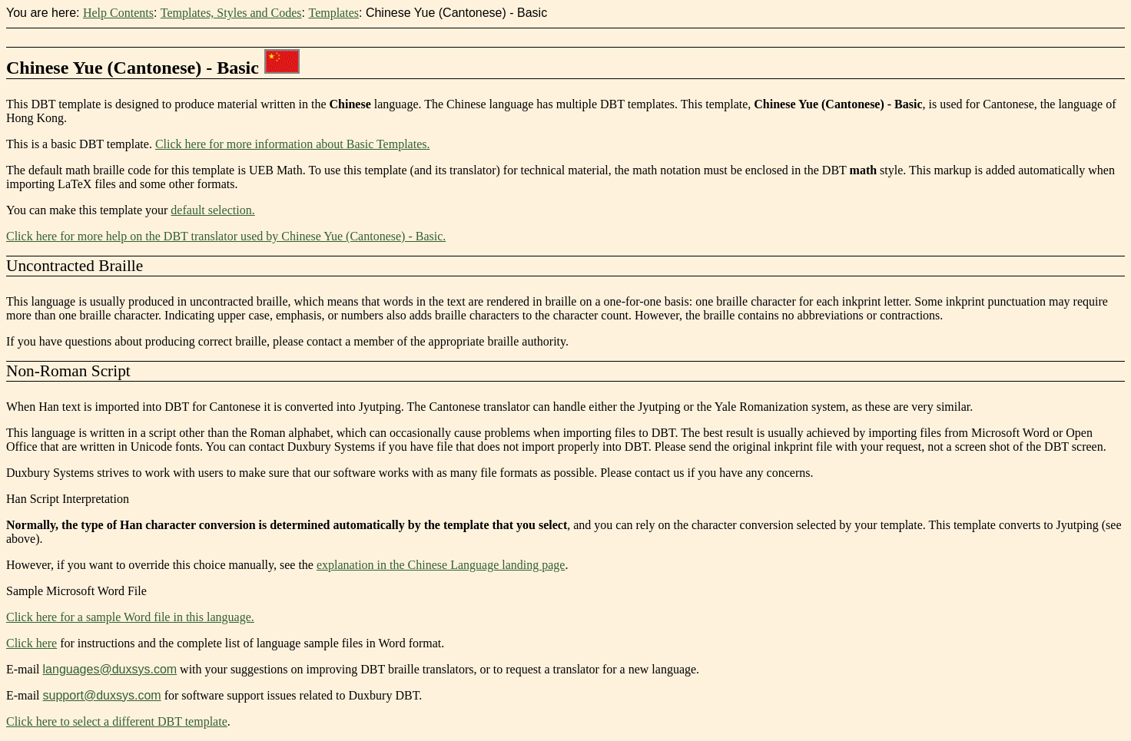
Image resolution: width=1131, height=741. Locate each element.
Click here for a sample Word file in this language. (130, 617)
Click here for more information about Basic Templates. (292, 144)
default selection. (212, 210)
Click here (31, 643)
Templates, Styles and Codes (231, 12)
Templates (333, 12)
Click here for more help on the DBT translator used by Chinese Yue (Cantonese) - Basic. (226, 236)
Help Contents (118, 12)
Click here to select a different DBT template (116, 721)
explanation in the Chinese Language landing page (441, 564)
